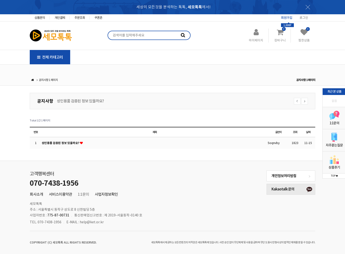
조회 (295, 132)
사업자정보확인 (106, 194)
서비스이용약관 (60, 194)
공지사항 (45, 101)
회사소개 (36, 194)
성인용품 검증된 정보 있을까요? (80, 101)
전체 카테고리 (50, 57)
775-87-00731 (58, 215)
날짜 (308, 132)
